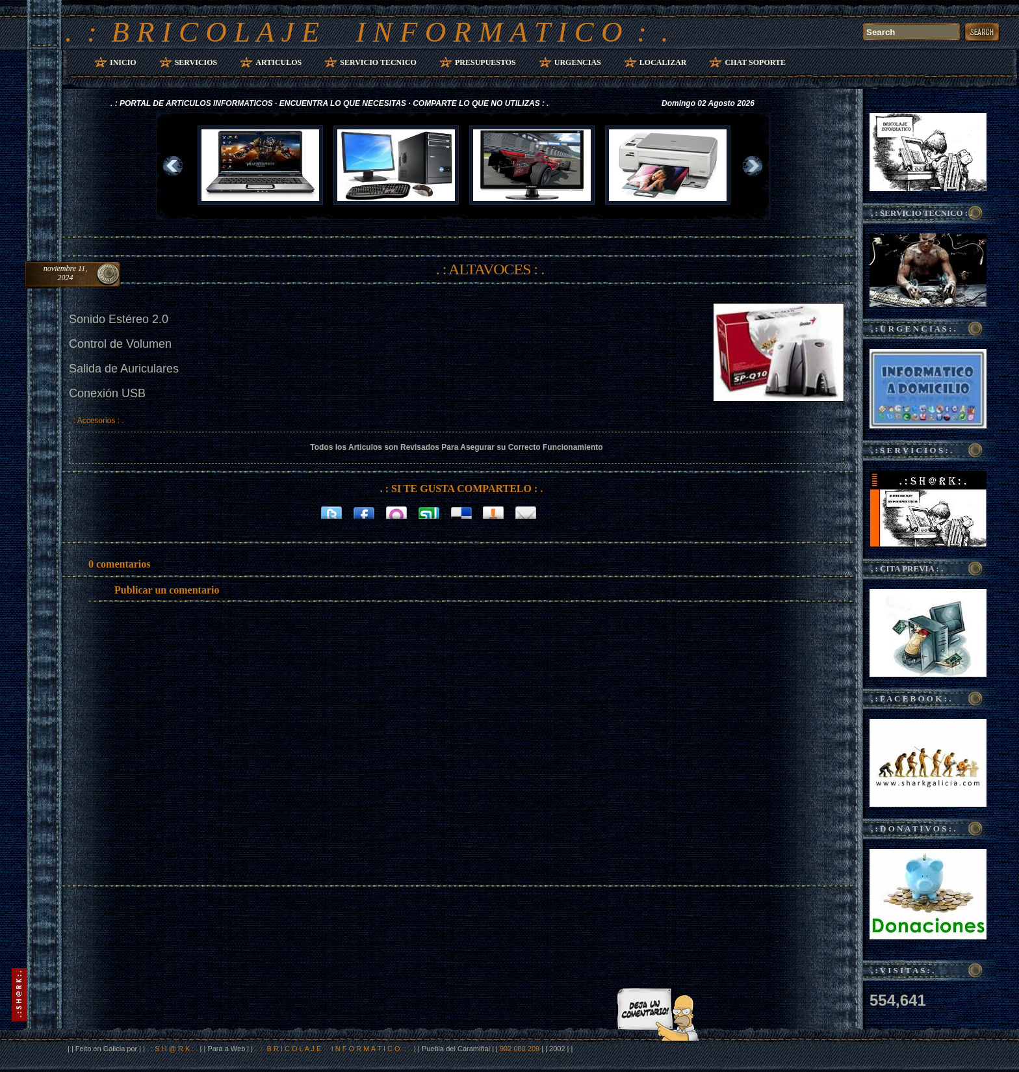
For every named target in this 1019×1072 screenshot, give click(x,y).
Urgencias (577, 62)
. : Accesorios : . (96, 420)
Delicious (461, 511)
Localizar (663, 62)
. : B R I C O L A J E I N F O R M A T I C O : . (367, 32)
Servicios (196, 62)
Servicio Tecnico (378, 62)
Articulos (278, 62)
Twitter (331, 511)
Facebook (364, 511)
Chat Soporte (755, 62)
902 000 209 (520, 1048)
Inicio (123, 62)
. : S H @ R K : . (172, 1048)
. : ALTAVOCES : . (490, 269)
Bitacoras (494, 511)
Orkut (396, 511)
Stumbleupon (429, 511)
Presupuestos (485, 62)
